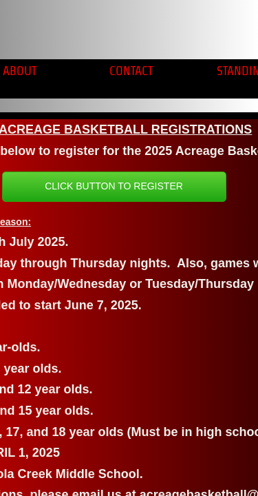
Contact (131, 70)
